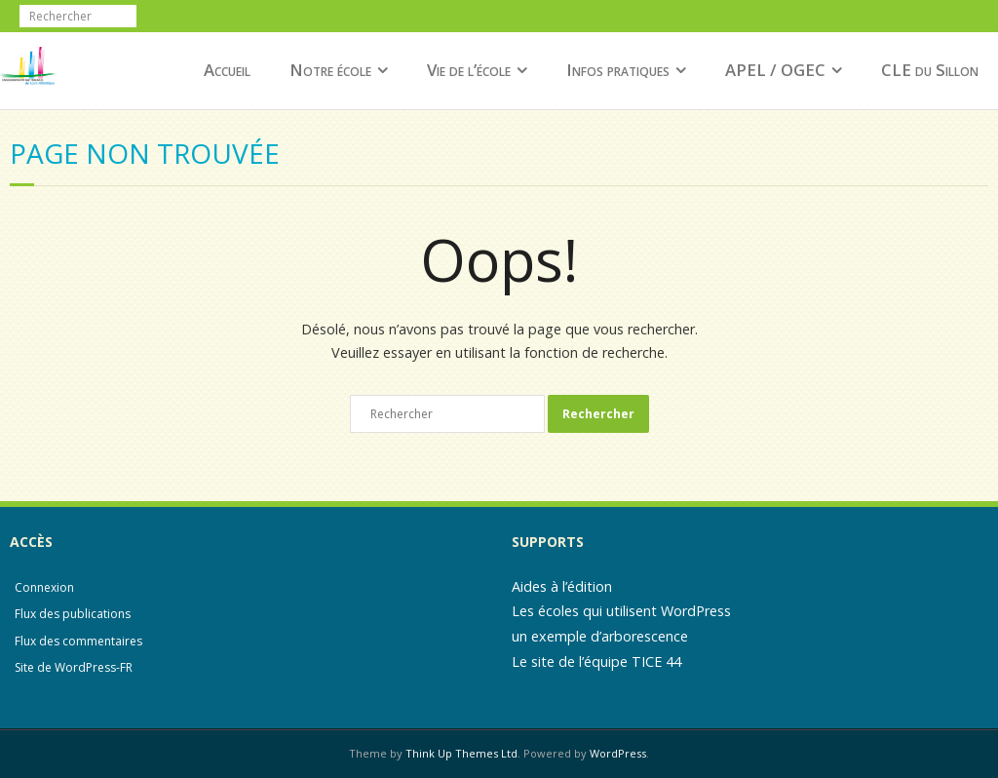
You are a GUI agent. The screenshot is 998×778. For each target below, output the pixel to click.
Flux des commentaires (78, 641)
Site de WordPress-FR (74, 667)
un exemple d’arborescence (600, 636)
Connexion (44, 587)
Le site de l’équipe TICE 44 (596, 661)
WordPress (618, 753)
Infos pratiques (618, 69)
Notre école (330, 69)
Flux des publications (73, 613)
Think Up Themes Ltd (461, 753)
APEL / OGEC (775, 69)
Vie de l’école (469, 69)
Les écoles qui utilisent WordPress (621, 611)
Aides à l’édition (562, 586)
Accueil (227, 69)
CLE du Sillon (930, 69)
